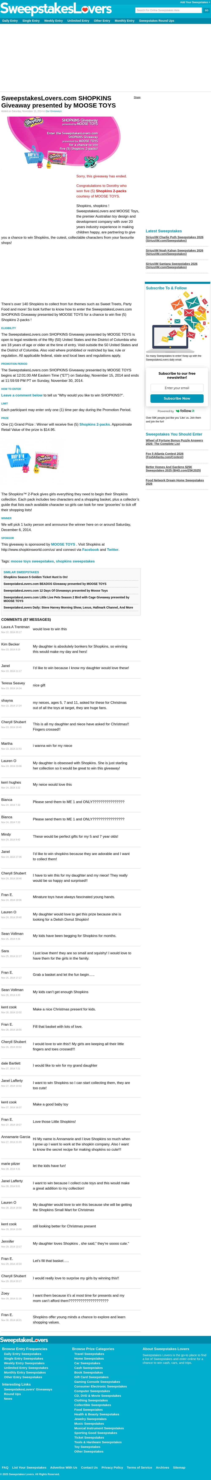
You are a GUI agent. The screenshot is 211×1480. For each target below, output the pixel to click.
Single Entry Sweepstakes (23, 1358)
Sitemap (179, 1467)
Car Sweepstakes (87, 1363)
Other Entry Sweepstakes (23, 1377)
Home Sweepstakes (89, 1358)
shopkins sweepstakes (75, 561)
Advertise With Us (63, 1467)
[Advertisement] (105, 57)
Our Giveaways (54, 111)
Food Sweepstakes (88, 1409)
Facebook (90, 550)
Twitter (112, 550)
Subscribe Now (177, 398)
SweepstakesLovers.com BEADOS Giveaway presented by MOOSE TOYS (55, 583)
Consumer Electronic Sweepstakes (100, 1386)
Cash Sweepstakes (88, 1368)
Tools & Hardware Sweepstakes (98, 1442)
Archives (162, 1467)
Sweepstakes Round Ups (156, 20)
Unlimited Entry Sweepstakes (26, 1368)
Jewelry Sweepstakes (90, 1419)
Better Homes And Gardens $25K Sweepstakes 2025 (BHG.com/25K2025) (173, 468)
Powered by (176, 411)
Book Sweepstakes (88, 1372)
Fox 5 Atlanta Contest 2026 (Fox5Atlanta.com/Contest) (164, 455)
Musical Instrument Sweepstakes (99, 1428)
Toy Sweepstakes (87, 1447)
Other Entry (102, 20)
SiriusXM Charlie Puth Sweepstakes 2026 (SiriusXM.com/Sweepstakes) (174, 239)
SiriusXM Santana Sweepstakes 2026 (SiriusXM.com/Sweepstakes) (171, 265)
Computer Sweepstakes (92, 1391)
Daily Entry (10, 20)
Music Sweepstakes (89, 1423)
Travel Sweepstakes (89, 1354)
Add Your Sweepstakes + (195, 2)
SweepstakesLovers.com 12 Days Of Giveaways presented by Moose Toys (56, 590)
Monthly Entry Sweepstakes (25, 1372)
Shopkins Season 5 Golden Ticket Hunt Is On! (36, 577)
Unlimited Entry (78, 20)
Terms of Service (139, 1467)
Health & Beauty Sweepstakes (96, 1414)
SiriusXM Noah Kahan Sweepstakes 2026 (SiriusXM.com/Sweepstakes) (174, 252)
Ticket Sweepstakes (89, 1437)
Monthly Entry (124, 20)
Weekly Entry (53, 20)
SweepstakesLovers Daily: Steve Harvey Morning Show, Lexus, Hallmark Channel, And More (68, 607)
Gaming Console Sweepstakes (97, 1381)
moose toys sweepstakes (32, 561)
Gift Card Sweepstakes (91, 1377)
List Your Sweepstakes (29, 1467)
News (8, 1398)
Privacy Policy (112, 1467)
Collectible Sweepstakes (92, 1405)
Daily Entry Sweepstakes (22, 1354)
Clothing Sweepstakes (91, 1400)
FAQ (5, 1467)
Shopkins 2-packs (111, 191)
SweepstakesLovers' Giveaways (28, 1389)
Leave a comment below (22, 395)
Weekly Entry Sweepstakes (24, 1363)
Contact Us (89, 1467)
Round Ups (12, 1394)
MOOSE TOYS (63, 544)
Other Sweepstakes (88, 1451)
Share (137, 97)
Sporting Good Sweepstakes (95, 1433)
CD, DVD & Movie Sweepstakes (97, 1395)
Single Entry (31, 20)
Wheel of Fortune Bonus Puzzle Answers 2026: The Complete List (174, 442)
